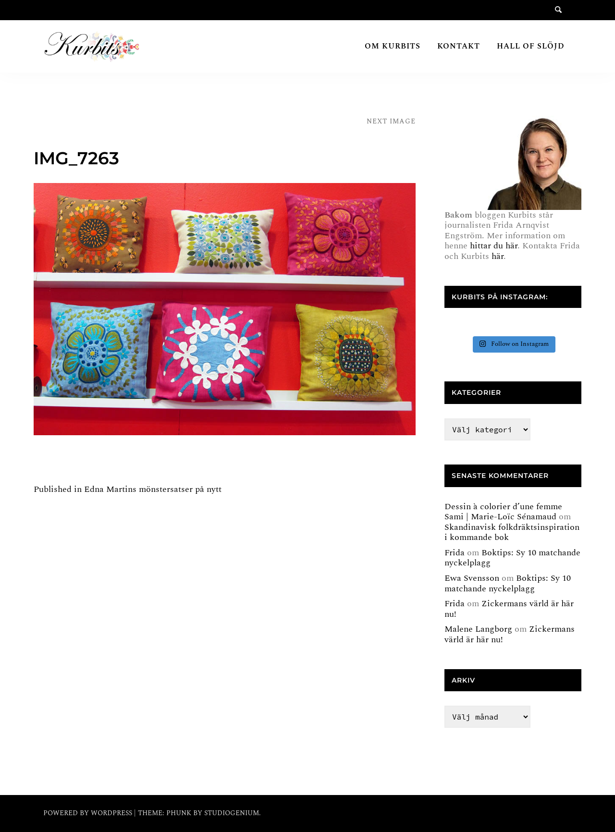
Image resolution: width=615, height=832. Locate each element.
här (498, 256)
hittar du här (493, 245)
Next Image (391, 121)
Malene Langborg (478, 629)
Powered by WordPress (88, 813)
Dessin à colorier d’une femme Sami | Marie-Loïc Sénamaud (503, 512)
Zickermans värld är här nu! (509, 609)
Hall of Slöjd (531, 46)
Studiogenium (231, 813)
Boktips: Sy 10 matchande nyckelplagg (512, 558)
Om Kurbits (392, 46)
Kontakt (458, 46)
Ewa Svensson (471, 578)
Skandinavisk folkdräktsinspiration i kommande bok (511, 532)
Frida (454, 552)
